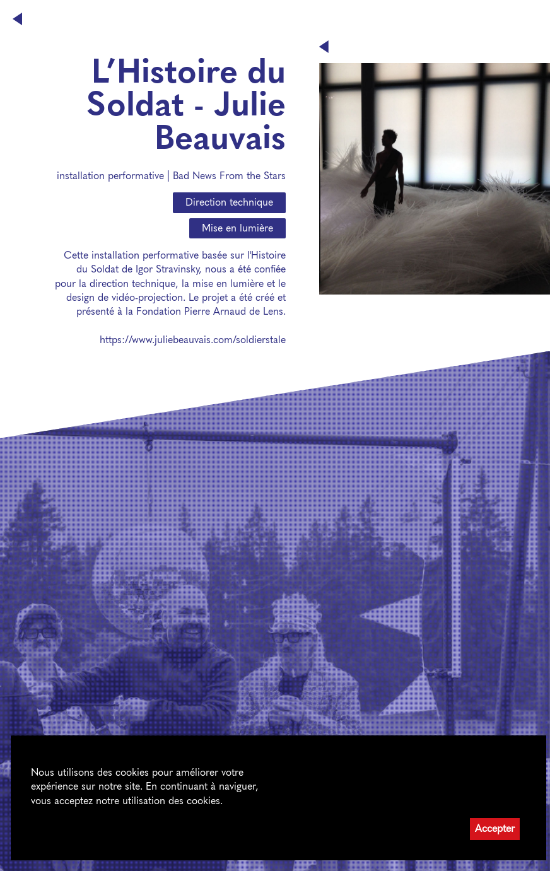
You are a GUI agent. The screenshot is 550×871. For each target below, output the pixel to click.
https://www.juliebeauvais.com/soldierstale (193, 340)
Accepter (495, 828)
